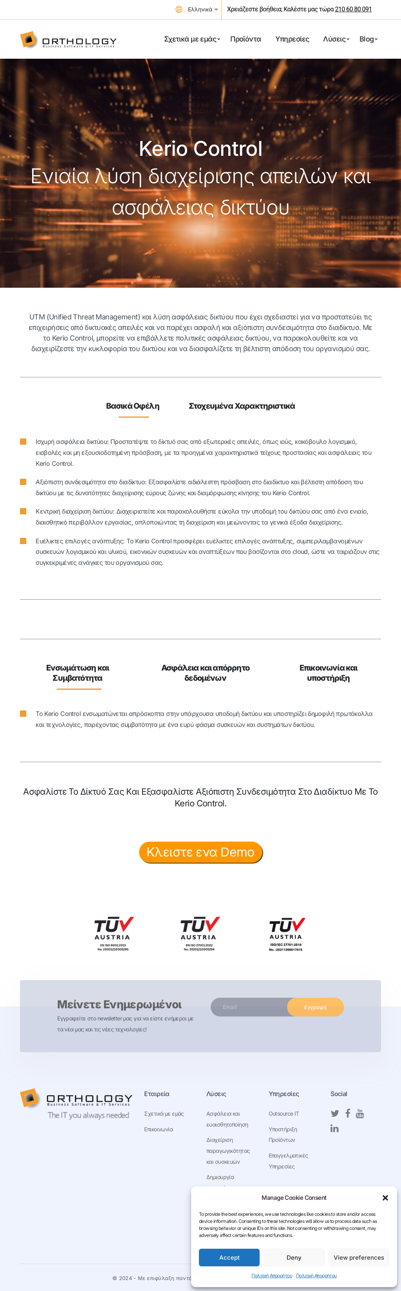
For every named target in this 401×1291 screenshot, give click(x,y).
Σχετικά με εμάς (164, 1113)
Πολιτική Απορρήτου (271, 1275)
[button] (385, 1198)
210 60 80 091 (353, 9)
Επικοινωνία (158, 1129)
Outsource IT (284, 1113)
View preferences (359, 1257)
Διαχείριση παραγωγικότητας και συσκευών (228, 1150)
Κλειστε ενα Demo (200, 852)
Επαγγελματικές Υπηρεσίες (288, 1161)
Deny (294, 1257)
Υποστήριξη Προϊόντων (283, 1134)
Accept (229, 1257)
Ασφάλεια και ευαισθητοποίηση (227, 1119)
